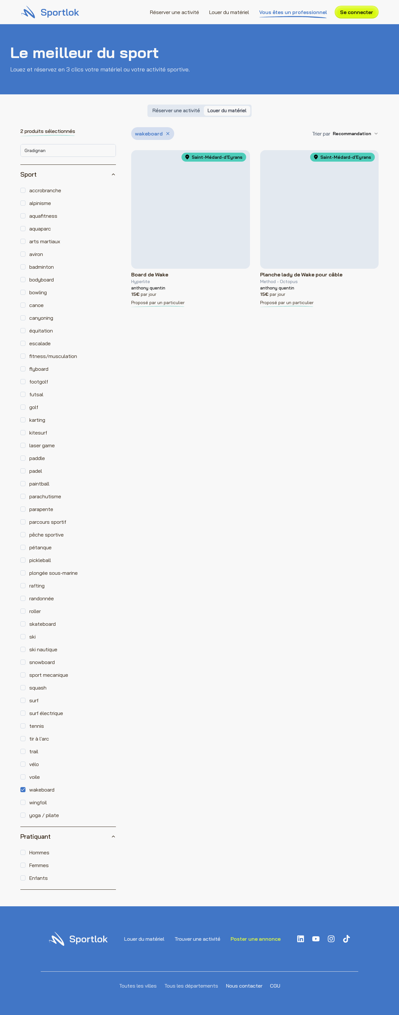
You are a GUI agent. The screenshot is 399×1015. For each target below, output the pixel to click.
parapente (41, 509)
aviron (36, 254)
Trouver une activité (197, 939)
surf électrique (46, 713)
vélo (34, 764)
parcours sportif (47, 522)
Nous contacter (244, 985)
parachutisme (45, 496)
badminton (41, 267)
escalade (40, 343)
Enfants (38, 878)
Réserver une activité (174, 12)
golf (33, 407)
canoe (36, 305)
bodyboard (41, 279)
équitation (41, 330)
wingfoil (38, 802)
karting (37, 420)
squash (37, 687)
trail (33, 751)
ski (32, 636)
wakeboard (41, 789)
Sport (68, 174)
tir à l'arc (39, 738)
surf (34, 700)
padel (35, 471)
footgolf (38, 381)
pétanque (40, 547)
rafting (37, 585)
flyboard (38, 369)
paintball (39, 483)
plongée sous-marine (53, 573)
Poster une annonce (256, 939)
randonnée (41, 598)
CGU (275, 985)
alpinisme (40, 203)
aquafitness (43, 216)
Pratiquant (68, 836)
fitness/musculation (53, 356)
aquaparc (40, 228)
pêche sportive (46, 534)
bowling (38, 292)
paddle (37, 458)
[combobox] (68, 150)
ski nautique (43, 649)
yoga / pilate (44, 815)
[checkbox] (22, 190)
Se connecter (356, 12)
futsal (36, 394)
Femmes (39, 865)
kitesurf (38, 432)
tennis (36, 726)
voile (34, 777)
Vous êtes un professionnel (293, 12)
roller (35, 611)
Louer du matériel (229, 12)
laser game (42, 445)
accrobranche (45, 190)
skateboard (42, 624)
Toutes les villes (138, 985)
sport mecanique (48, 675)
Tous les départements (191, 985)
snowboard (42, 662)
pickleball (40, 560)
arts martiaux (44, 241)
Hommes (39, 852)
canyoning (41, 318)
